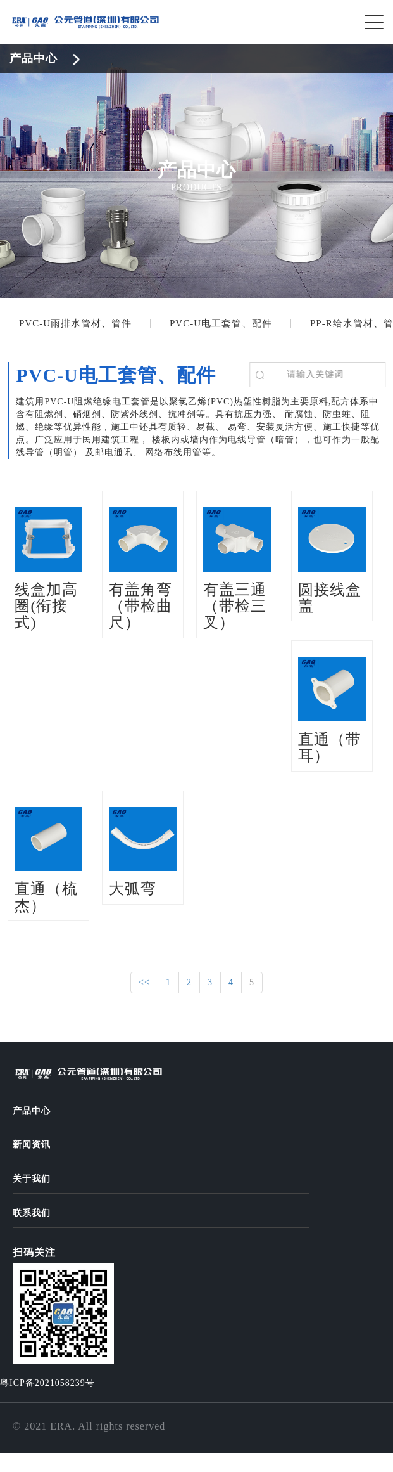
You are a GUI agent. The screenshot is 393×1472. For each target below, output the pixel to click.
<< (144, 982)
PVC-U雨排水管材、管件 (75, 323)
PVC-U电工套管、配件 (221, 323)
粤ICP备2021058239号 (47, 1383)
